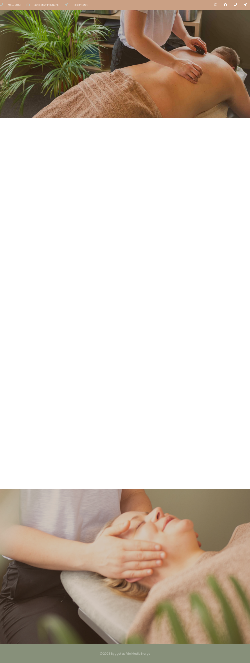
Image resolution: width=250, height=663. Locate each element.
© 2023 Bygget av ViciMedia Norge (125, 654)
